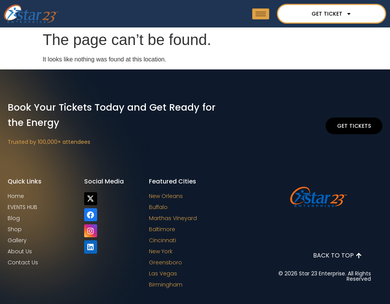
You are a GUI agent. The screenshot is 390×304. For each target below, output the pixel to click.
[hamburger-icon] (260, 13)
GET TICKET (332, 13)
